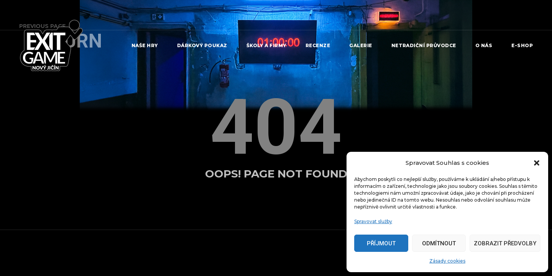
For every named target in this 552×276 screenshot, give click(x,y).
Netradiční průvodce (423, 45)
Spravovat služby (373, 221)
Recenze (318, 45)
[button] (536, 163)
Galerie (360, 45)
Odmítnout (439, 243)
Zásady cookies (447, 261)
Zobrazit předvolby (505, 243)
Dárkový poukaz (202, 45)
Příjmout (381, 243)
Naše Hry (144, 45)
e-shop (522, 45)
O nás (483, 45)
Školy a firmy (266, 45)
